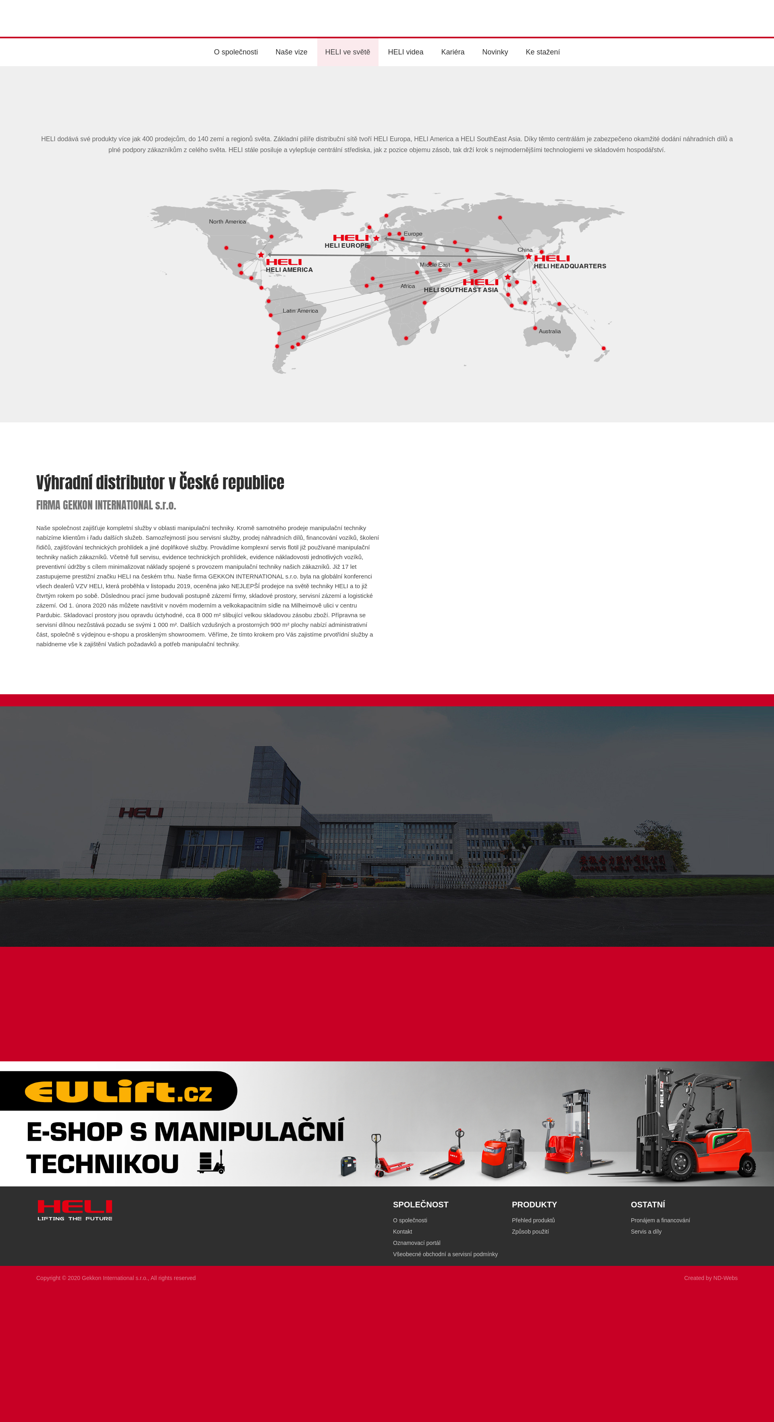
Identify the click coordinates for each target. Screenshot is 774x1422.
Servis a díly (646, 1235)
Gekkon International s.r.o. (115, 1281)
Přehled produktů (533, 1224)
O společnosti (410, 1224)
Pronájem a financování (660, 1224)
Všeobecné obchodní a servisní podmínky (445, 1258)
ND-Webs (726, 1281)
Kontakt (402, 1235)
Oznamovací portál (417, 1246)
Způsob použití (530, 1235)
